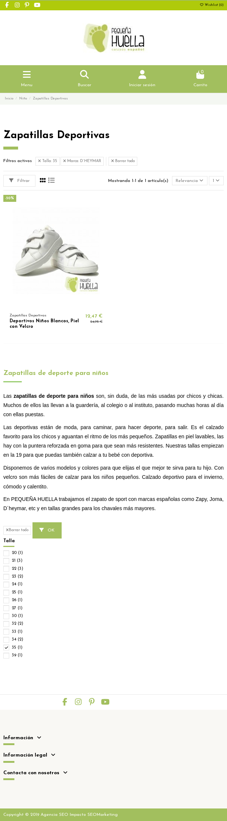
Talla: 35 (47, 161)
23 (17, 577)
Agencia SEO (54, 815)
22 (17, 569)
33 (17, 632)
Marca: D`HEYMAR (82, 161)
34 (17, 640)
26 (17, 600)
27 (17, 608)
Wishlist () (212, 5)
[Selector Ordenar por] (189, 180)
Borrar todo (123, 161)
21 (17, 561)
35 (17, 648)
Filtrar (19, 180)
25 (17, 592)
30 (17, 616)
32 (17, 624)
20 (17, 553)
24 (17, 584)
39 (17, 655)
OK (47, 530)
